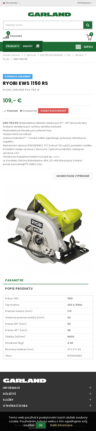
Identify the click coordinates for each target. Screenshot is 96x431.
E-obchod (30, 55)
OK (41, 425)
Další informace (61, 425)
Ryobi (6, 59)
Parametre (14, 280)
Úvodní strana (11, 55)
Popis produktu (19, 289)
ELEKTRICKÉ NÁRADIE (51, 55)
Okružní (79, 55)
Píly (69, 55)
